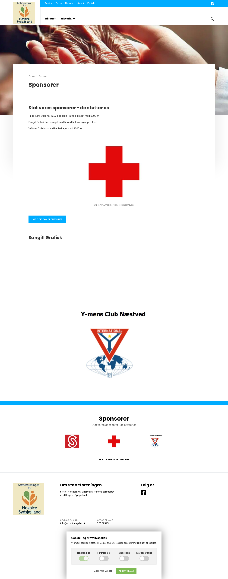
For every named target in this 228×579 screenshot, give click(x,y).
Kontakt (91, 3)
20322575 (103, 523)
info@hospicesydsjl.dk (72, 523)
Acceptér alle (126, 571)
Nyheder (69, 3)
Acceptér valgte (103, 571)
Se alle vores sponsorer (114, 460)
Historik (80, 3)
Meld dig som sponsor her (49, 219)
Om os (59, 3)
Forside (48, 3)
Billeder (50, 18)
